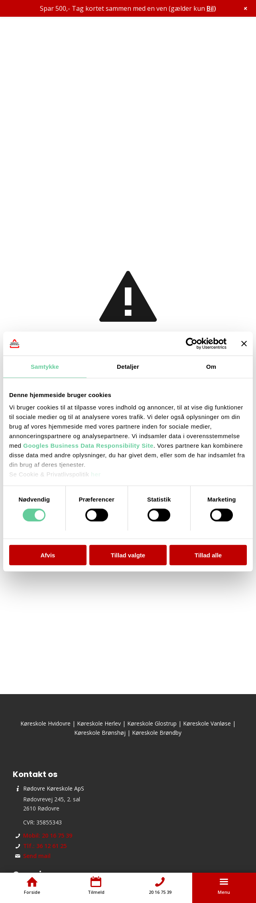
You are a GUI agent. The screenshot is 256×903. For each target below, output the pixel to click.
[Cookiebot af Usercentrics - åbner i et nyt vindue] (191, 343)
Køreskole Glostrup (152, 723)
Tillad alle (208, 555)
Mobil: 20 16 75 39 (47, 835)
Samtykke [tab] (45, 366)
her (96, 474)
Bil (210, 8)
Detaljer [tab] (128, 366)
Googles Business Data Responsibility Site (88, 445)
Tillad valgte (128, 555)
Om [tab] (211, 366)
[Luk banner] (244, 343)
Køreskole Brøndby (156, 732)
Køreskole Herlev (99, 723)
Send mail (37, 856)
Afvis (47, 555)
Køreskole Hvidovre (45, 723)
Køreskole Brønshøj (100, 732)
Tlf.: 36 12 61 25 (45, 846)
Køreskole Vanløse (207, 723)
